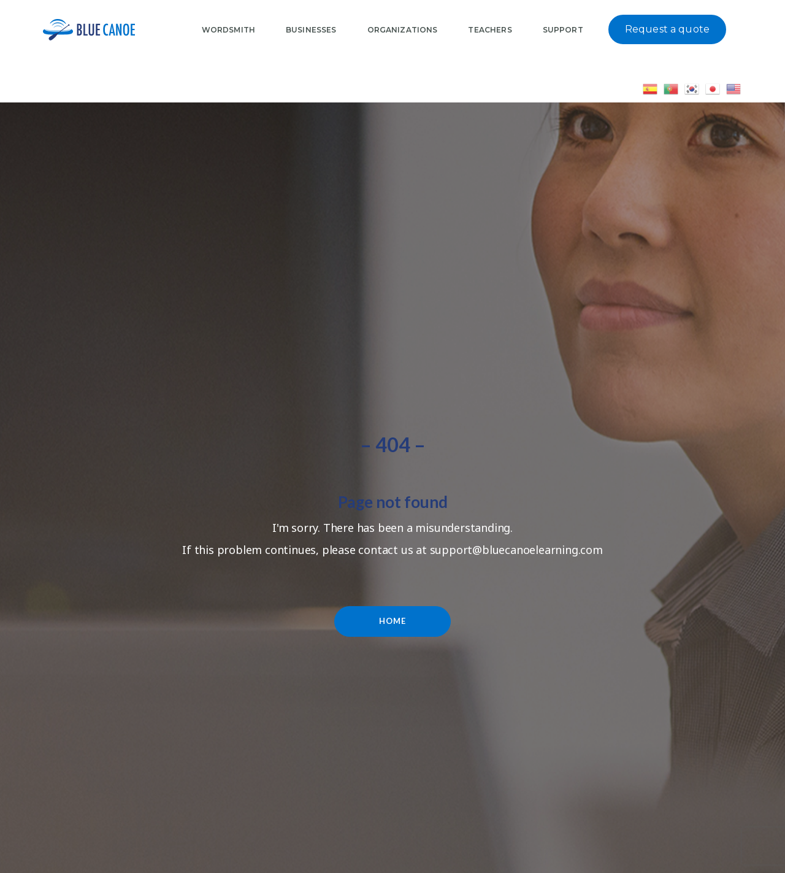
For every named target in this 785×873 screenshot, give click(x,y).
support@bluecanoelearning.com (516, 549)
